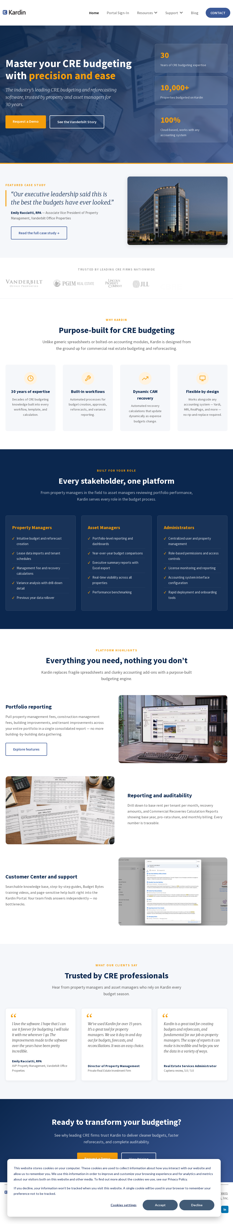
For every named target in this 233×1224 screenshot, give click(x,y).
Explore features (26, 749)
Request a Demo (26, 121)
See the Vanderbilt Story (76, 122)
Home (94, 12)
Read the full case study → (39, 233)
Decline (197, 1205)
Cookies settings (124, 1205)
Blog (194, 12)
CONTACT (217, 12)
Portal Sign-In (118, 12)
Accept (160, 1205)
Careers (222, 1193)
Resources (145, 12)
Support (171, 12)
